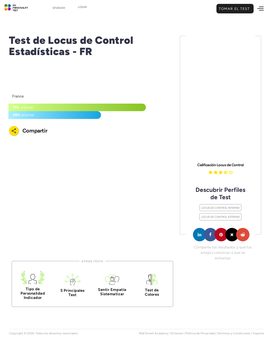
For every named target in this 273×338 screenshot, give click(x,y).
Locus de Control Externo (220, 216)
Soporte (258, 333)
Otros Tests (92, 261)
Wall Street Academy (153, 333)
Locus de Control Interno (220, 207)
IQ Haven (176, 333)
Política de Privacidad (200, 333)
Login (82, 9)
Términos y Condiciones (234, 333)
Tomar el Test (233, 8)
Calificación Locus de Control (220, 165)
